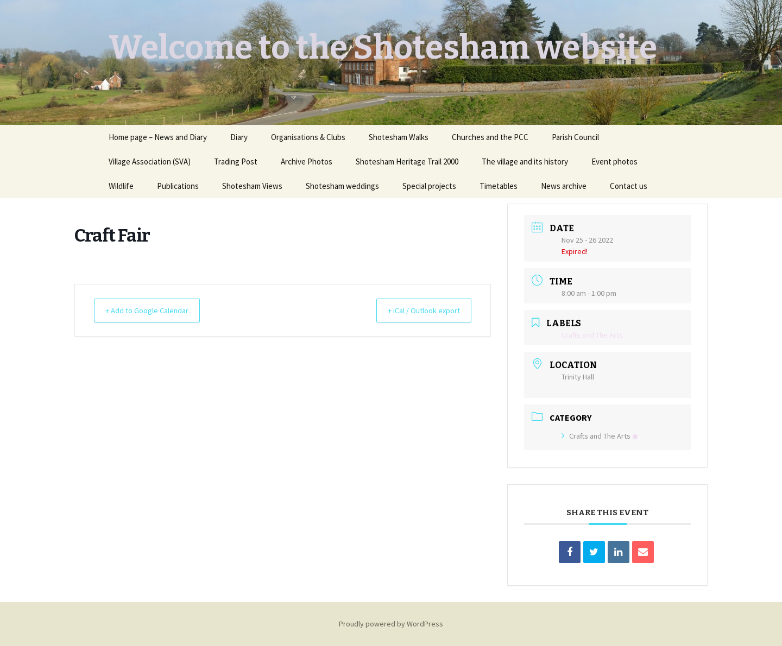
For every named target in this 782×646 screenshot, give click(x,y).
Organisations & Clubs (308, 137)
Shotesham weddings (342, 186)
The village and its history (525, 161)
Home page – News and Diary (158, 137)
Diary (239, 137)
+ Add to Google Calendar (152, 310)
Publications (178, 186)
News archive (563, 186)
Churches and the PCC (490, 137)
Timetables (499, 186)
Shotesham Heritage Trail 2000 (407, 161)
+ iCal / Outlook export (418, 310)
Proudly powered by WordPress (391, 624)
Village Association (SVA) (150, 161)
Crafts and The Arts (600, 436)
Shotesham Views (252, 186)
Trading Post (235, 161)
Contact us (628, 186)
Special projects (429, 186)
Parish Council (575, 137)
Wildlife (121, 186)
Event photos (614, 161)
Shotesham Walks (398, 137)
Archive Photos (306, 161)
